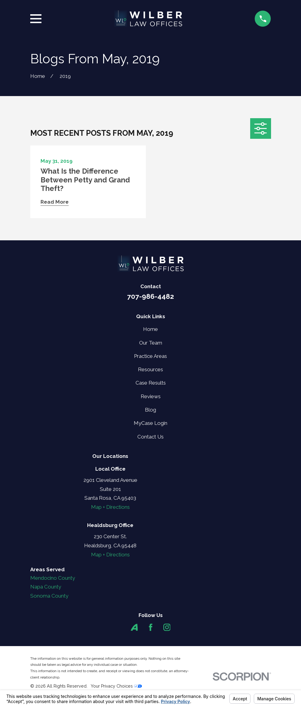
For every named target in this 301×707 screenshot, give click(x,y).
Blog (150, 410)
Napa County (45, 587)
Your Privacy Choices (116, 686)
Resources (150, 369)
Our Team (150, 343)
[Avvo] (134, 627)
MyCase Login (150, 423)
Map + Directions (110, 507)
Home (150, 329)
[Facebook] (150, 627)
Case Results (151, 383)
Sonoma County (49, 596)
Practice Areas (150, 356)
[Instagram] (167, 627)
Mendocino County (52, 578)
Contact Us (150, 437)
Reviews (151, 396)
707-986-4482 (150, 296)
